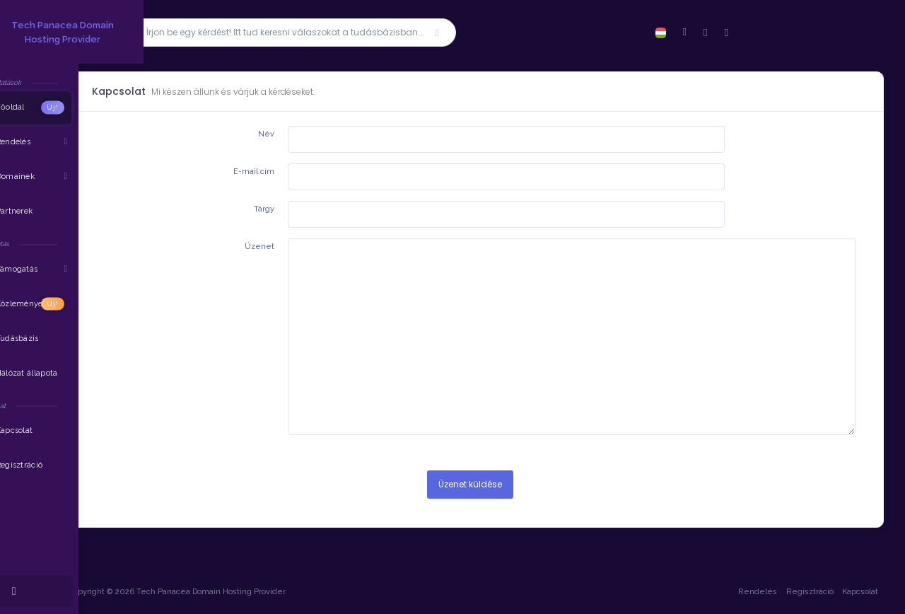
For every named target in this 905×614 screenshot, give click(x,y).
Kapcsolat (859, 591)
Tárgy (275, 209)
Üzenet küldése (477, 484)
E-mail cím (265, 171)
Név (277, 134)
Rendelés (756, 591)
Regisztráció (808, 591)
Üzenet (271, 246)
